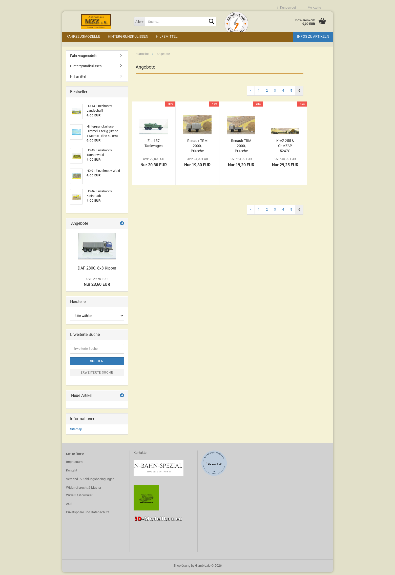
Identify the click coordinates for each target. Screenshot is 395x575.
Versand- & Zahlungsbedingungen (90, 482)
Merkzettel (313, 7)
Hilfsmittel (167, 36)
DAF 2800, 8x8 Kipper (97, 271)
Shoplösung (181, 568)
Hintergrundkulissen (128, 36)
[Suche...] (139, 21)
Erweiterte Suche (97, 375)
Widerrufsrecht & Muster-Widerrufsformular (84, 494)
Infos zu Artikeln (313, 36)
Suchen (97, 364)
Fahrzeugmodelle (83, 36)
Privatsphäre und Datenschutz (87, 515)
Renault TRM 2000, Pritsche (241, 148)
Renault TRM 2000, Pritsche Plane (197, 148)
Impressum (74, 464)
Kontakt (71, 473)
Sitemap (76, 432)
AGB (69, 506)
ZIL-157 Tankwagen (153, 146)
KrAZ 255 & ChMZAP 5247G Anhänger (285, 148)
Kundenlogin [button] (287, 7)
